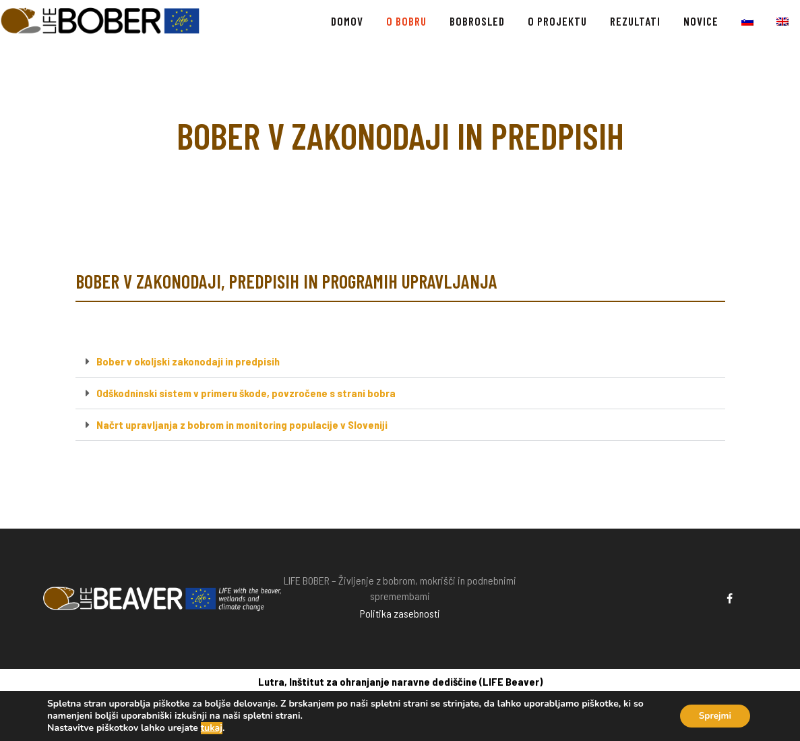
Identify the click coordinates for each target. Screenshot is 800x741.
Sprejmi (713, 715)
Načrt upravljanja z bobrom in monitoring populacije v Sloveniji (242, 424)
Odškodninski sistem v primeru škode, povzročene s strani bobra (246, 392)
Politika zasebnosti (400, 613)
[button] (400, 362)
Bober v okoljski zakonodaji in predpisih (188, 361)
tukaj (211, 728)
